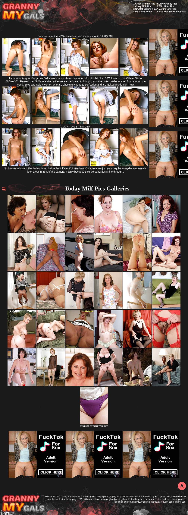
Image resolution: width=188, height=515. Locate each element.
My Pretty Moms (143, 11)
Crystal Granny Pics (146, 9)
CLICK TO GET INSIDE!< (75, 126)
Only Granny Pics (167, 3)
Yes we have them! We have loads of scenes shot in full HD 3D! (76, 36)
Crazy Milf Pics (143, 6)
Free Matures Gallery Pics (172, 11)
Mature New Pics (167, 9)
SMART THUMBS (100, 426)
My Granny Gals (23, 11)
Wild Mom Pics (166, 6)
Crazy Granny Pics (145, 3)
